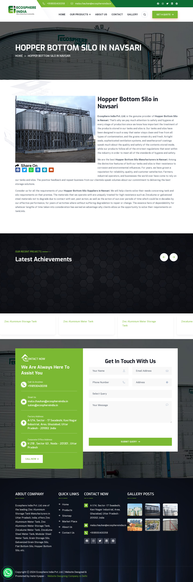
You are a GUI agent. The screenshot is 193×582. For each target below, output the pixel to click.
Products (67, 510)
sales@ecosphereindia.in (43, 405)
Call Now (32, 459)
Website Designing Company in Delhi (67, 576)
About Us (101, 14)
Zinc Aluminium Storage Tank (22, 328)
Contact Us (68, 532)
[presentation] (111, 432)
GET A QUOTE (164, 14)
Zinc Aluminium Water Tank (80, 328)
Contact (117, 14)
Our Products (79, 14)
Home (62, 14)
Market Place (69, 521)
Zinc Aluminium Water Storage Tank (139, 332)
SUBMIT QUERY (130, 442)
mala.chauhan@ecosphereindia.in (93, 3)
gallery (132, 14)
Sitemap (66, 516)
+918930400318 (56, 3)
